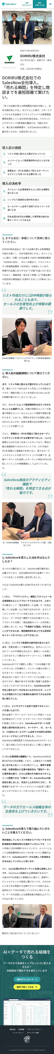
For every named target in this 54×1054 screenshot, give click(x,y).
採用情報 (21, 1029)
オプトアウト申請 (33, 1033)
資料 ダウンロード (27, 4)
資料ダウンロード (27, 979)
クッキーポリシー (18, 1033)
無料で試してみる (27, 987)
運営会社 (12, 1029)
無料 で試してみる (39, 4)
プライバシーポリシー (34, 1029)
